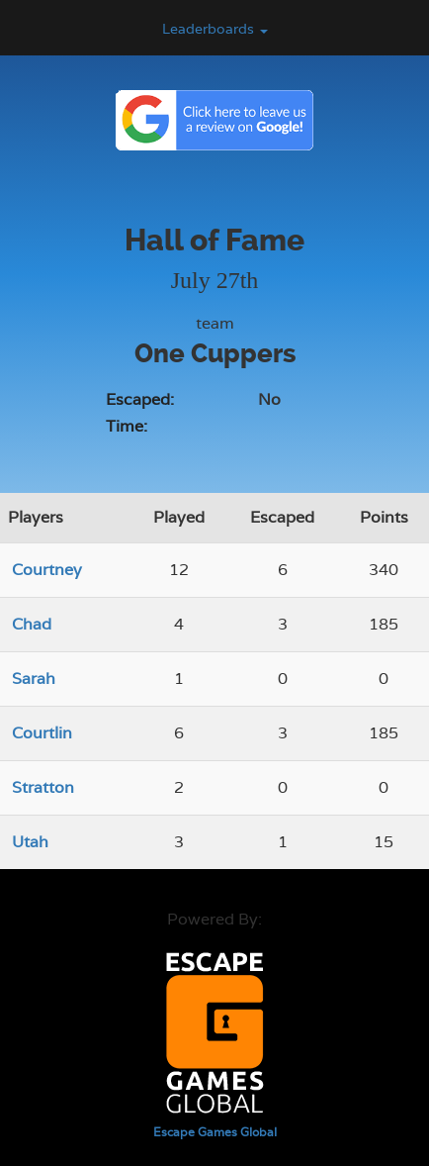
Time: (126, 426)
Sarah (33, 678)
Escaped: (140, 399)
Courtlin (42, 733)
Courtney (47, 569)
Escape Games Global (215, 1132)
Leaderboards (215, 29)
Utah (30, 841)
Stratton (43, 787)
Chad (31, 624)
